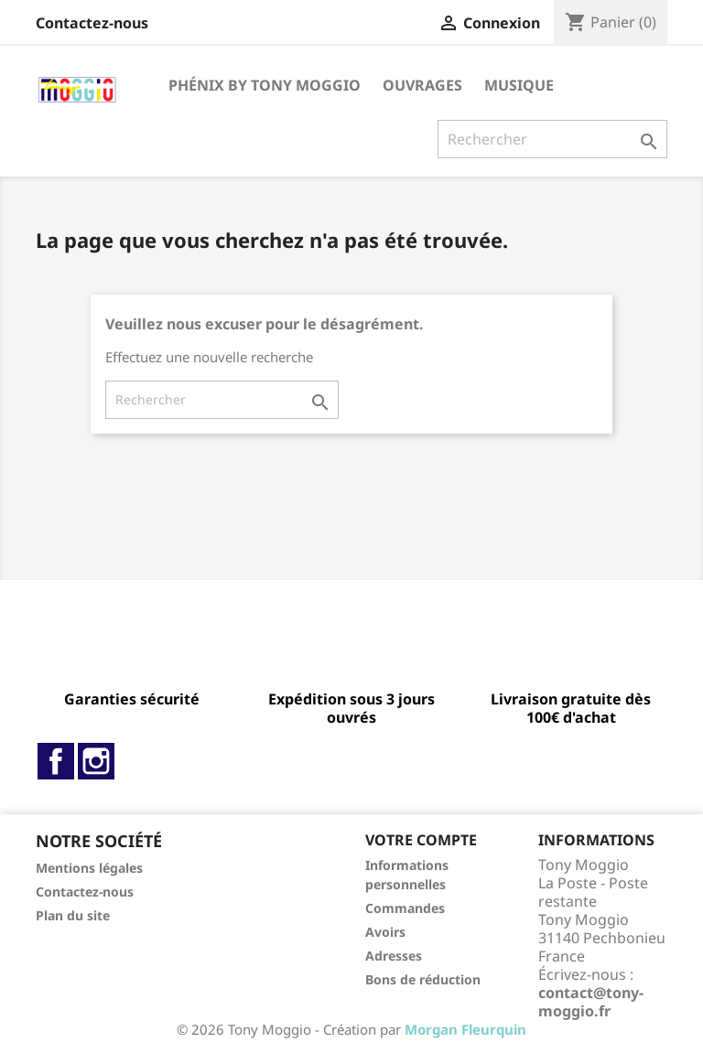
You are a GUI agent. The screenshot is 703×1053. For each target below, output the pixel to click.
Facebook (56, 761)
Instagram (96, 761)
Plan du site (73, 915)
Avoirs (385, 931)
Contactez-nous (92, 23)
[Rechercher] (552, 139)
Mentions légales (89, 867)
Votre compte (421, 840)
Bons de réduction (423, 979)
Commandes (405, 908)
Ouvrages (422, 85)
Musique (519, 85)
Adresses (393, 955)
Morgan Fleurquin (465, 1029)
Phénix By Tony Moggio (264, 85)
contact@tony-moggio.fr (591, 1002)
